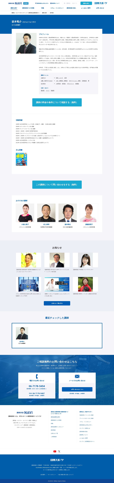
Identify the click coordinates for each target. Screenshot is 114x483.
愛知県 (42, 90)
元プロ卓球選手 (22, 335)
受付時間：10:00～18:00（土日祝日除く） (37, 386)
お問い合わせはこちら (77, 389)
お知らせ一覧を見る (57, 303)
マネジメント (70, 83)
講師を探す (86, 3)
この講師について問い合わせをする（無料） (57, 184)
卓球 (65, 78)
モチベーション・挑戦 (74, 80)
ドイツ (47, 90)
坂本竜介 (52, 12)
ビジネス (43, 83)
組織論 (77, 83)
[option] (22, 335)
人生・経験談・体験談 (61, 80)
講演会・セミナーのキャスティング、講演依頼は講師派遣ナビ (25, 12)
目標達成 (84, 80)
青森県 (52, 90)
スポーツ (43, 78)
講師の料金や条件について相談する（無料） (57, 102)
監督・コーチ (59, 78)
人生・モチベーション (46, 80)
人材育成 (58, 83)
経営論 (63, 83)
